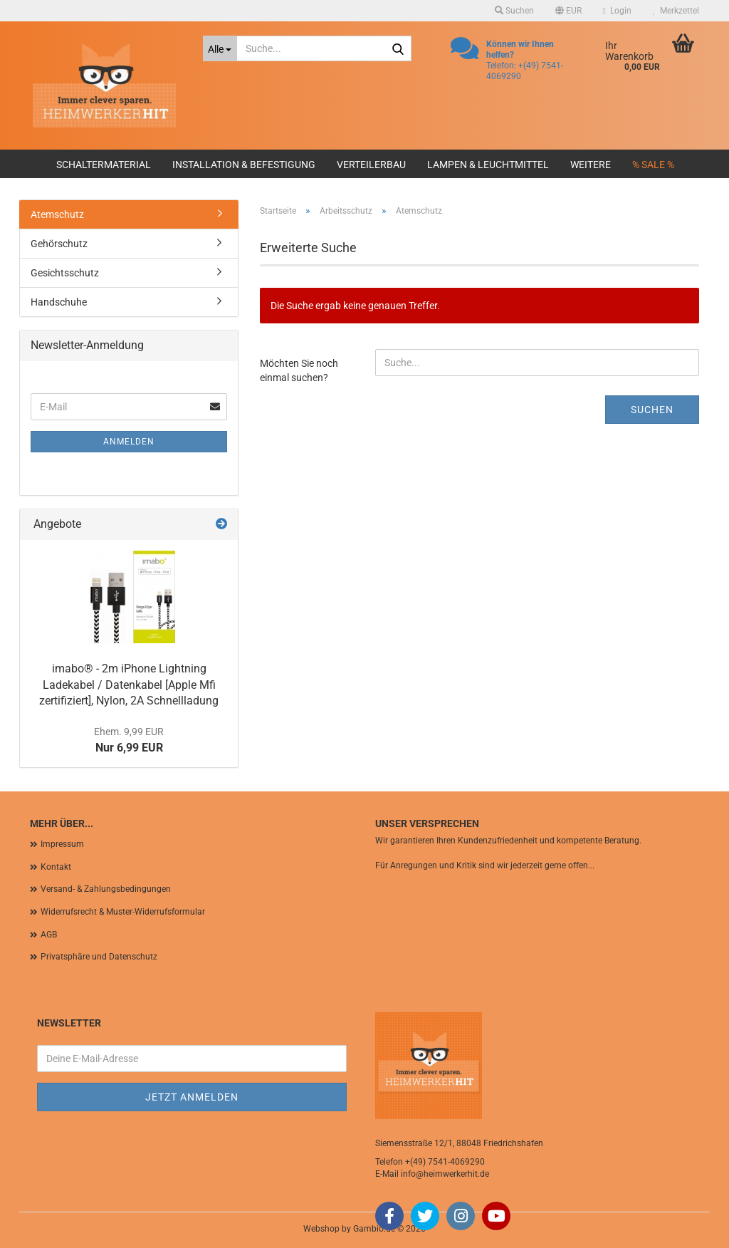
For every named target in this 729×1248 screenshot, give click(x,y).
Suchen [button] (514, 11)
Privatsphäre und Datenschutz (99, 957)
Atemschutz (57, 214)
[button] (568, 10)
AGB (49, 935)
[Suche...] (220, 48)
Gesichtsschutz (65, 273)
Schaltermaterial (103, 164)
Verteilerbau (371, 164)
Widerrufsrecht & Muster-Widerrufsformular (123, 912)
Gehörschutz (59, 243)
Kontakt (56, 867)
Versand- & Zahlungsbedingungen (106, 889)
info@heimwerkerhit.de (445, 1174)
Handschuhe (59, 302)
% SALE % (653, 164)
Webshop (321, 1229)
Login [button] (617, 11)
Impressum (62, 844)
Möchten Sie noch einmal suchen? (299, 370)
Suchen (652, 409)
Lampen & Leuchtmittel (488, 164)
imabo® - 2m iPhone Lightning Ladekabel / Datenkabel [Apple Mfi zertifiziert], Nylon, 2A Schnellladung (129, 685)
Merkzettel (676, 11)
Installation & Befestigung (243, 164)
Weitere (590, 164)
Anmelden (128, 442)
